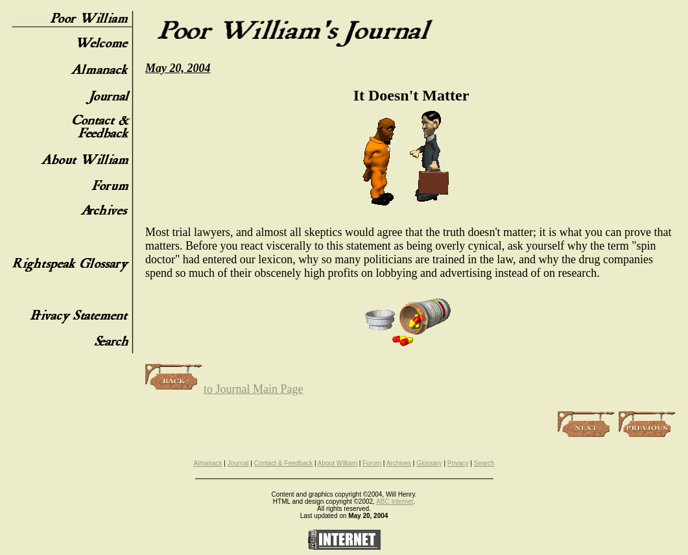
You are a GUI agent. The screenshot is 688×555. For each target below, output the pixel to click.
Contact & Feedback (283, 463)
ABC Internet (394, 501)
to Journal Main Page (224, 389)
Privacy (458, 463)
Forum (371, 463)
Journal (238, 463)
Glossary (429, 463)
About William (337, 463)
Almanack (208, 463)
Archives (398, 463)
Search (484, 463)
